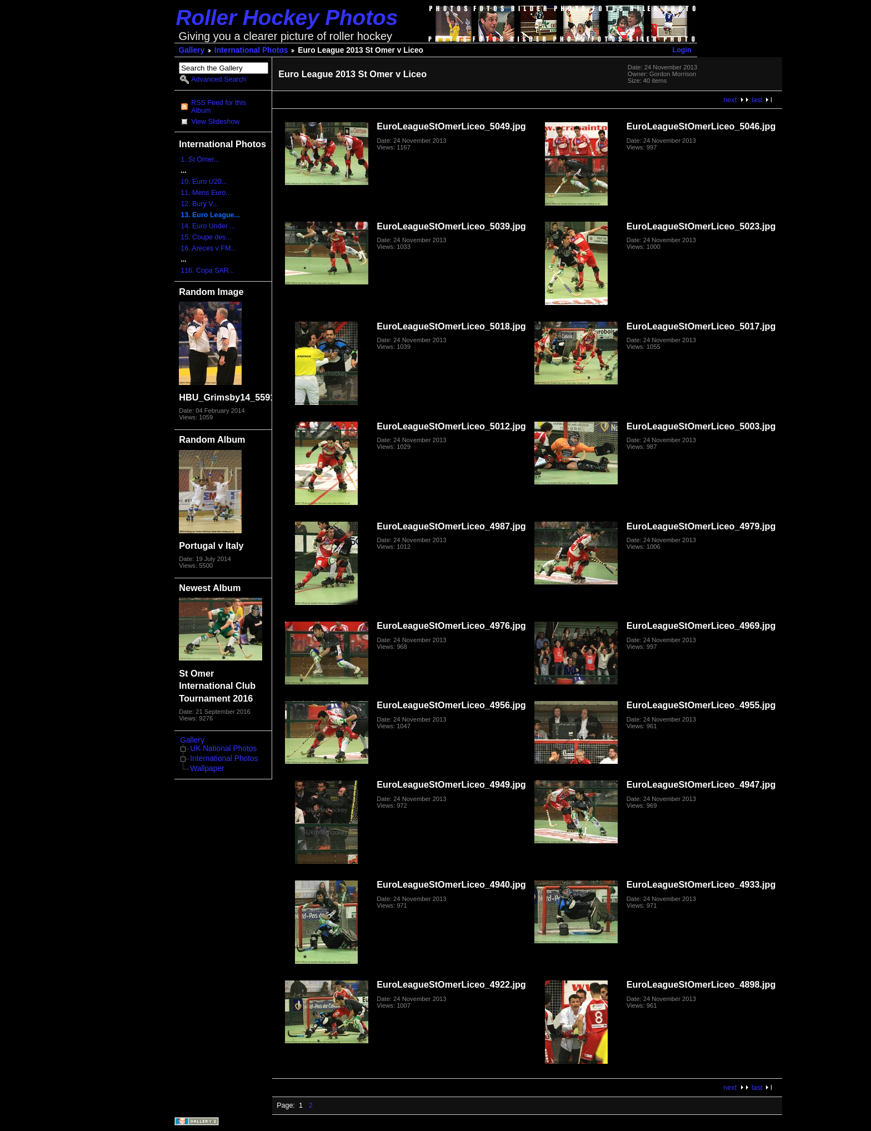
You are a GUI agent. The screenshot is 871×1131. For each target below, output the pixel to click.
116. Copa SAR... (207, 270)
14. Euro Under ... (208, 226)
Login (682, 50)
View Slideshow (215, 122)
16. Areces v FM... (208, 248)
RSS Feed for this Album (218, 106)
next (730, 100)
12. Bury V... (199, 204)
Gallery (192, 50)
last (757, 100)
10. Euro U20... (204, 182)
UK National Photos (223, 748)
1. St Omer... (200, 159)
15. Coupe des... (206, 237)
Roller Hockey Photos (287, 17)
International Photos (251, 50)
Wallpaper (207, 768)
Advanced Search (218, 79)
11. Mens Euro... (206, 193)
